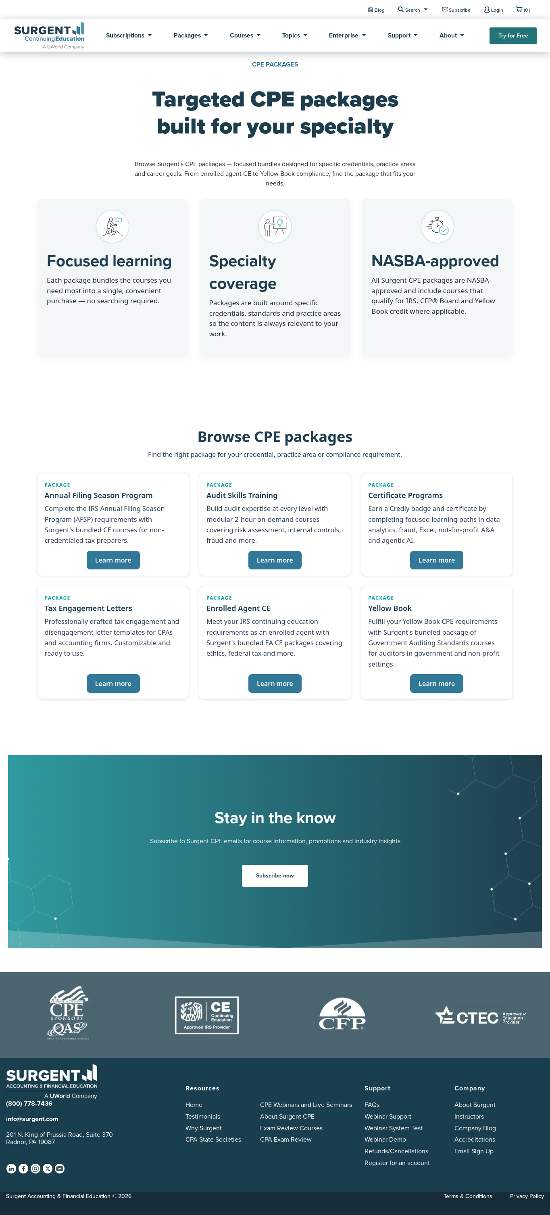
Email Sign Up (474, 1150)
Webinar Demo (385, 1139)
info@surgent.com (32, 1118)
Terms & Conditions (468, 1196)
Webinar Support (388, 1116)
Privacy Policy (527, 1196)
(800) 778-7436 (29, 1103)
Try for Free (513, 35)
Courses (241, 35)
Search (412, 9)
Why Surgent (203, 1127)
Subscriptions (125, 35)
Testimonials (202, 1116)
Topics (291, 35)
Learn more (113, 560)
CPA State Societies (213, 1139)
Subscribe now (275, 875)
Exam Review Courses (291, 1127)
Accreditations (474, 1139)
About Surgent (475, 1104)
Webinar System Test (394, 1127)
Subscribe (460, 9)
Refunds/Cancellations (396, 1150)
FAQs (372, 1104)
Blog (380, 9)
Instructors (469, 1116)
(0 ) (527, 9)
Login (497, 9)
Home (193, 1104)
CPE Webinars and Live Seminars (306, 1104)
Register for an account (397, 1162)
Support (399, 35)
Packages (187, 35)
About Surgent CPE (287, 1116)
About (448, 35)
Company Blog (475, 1127)
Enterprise (343, 35)
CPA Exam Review (286, 1139)
